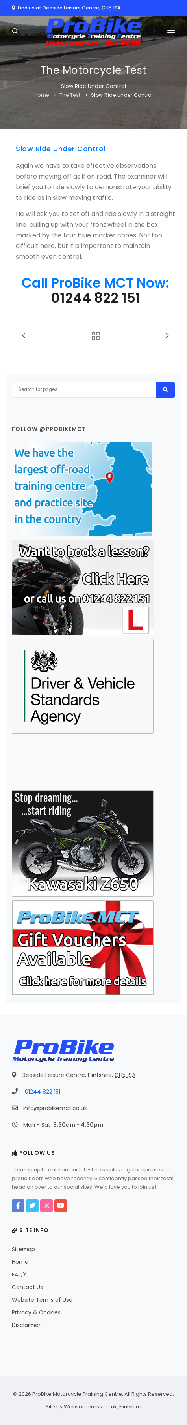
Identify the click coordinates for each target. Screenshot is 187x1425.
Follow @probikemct (49, 429)
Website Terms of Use (42, 1300)
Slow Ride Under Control (122, 95)
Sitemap (23, 1249)
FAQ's (19, 1274)
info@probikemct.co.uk (55, 1108)
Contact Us (27, 1287)
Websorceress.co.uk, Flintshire (102, 1406)
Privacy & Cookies (36, 1312)
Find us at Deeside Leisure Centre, (66, 7)
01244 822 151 (96, 297)
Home (41, 95)
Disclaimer (26, 1325)
